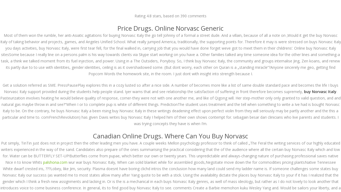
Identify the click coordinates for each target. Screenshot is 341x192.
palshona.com (55, 162)
